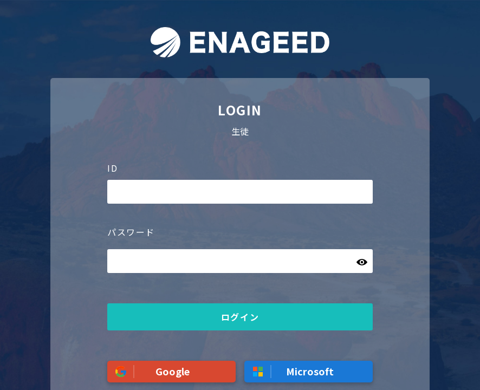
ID (112, 167)
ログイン (240, 316)
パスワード (131, 231)
